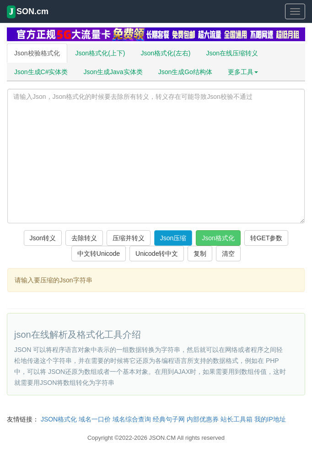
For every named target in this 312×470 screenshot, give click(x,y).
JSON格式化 (59, 419)
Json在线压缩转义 (232, 53)
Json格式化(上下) (100, 53)
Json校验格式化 (37, 53)
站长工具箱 (237, 419)
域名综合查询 (132, 419)
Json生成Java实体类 (112, 72)
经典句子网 (169, 419)
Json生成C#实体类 (41, 72)
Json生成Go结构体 (185, 72)
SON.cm (27, 11)
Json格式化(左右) (165, 53)
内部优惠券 (203, 419)
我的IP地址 (270, 419)
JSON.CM (162, 437)
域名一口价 (95, 419)
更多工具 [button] (243, 72)
